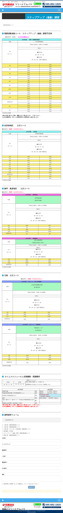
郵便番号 (4, 450)
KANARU (34, 512)
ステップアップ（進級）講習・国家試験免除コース (16, 433)
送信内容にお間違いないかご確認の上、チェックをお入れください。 (20, 483)
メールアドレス (6, 444)
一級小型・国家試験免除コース (11, 425)
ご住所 (4, 456)
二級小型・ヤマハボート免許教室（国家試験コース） (16, 429)
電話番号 (4, 462)
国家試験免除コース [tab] (8, 25)
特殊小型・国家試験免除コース (11, 435)
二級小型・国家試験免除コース (11, 427)
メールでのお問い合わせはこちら (52, 6)
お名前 (4, 438)
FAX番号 (4, 468)
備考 (3, 474)
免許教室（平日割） (8, 431)
